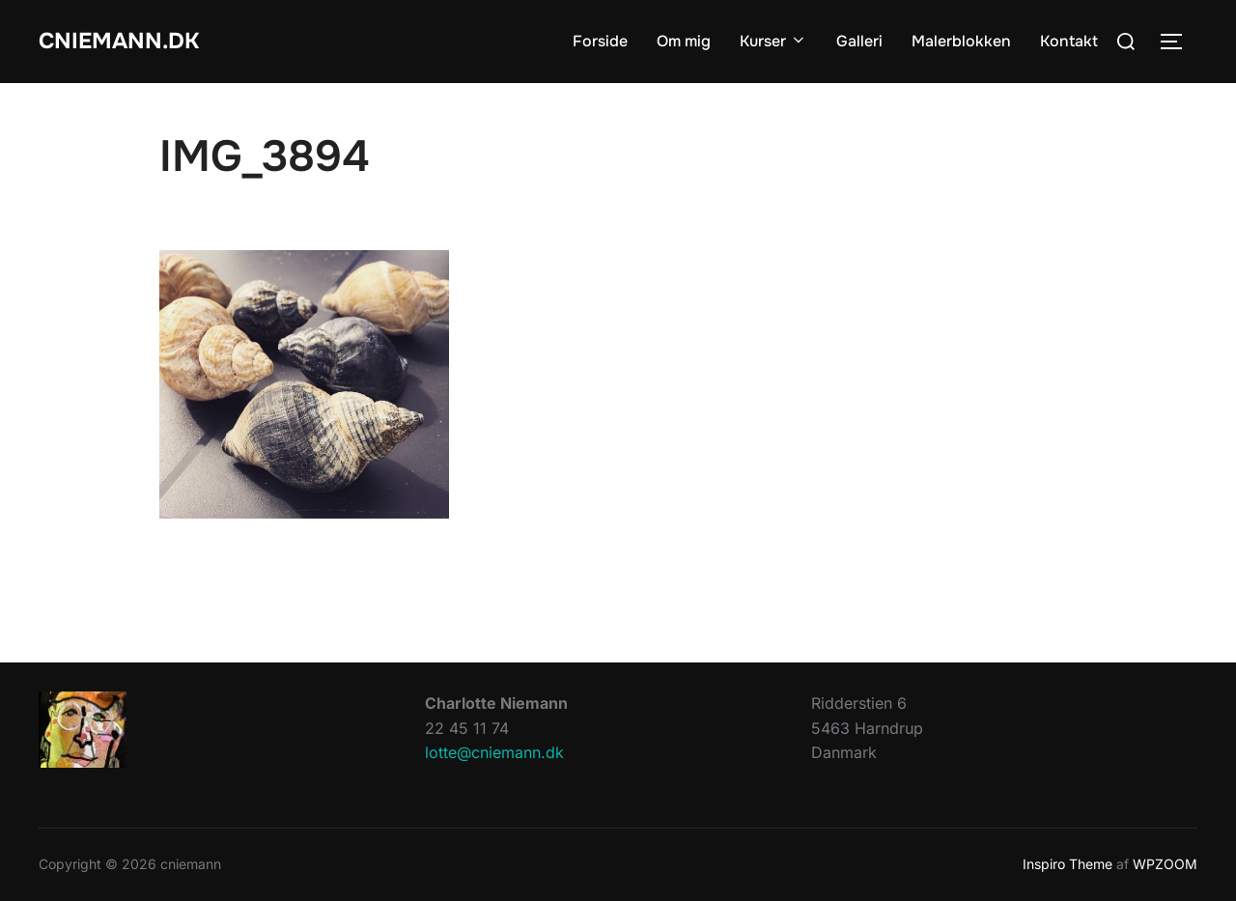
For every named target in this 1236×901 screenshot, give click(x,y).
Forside (600, 41)
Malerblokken (961, 41)
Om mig (684, 41)
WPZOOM (1165, 864)
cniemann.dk (129, 41)
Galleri (859, 41)
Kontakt (1069, 41)
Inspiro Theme (1067, 864)
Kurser (773, 41)
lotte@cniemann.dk (494, 752)
